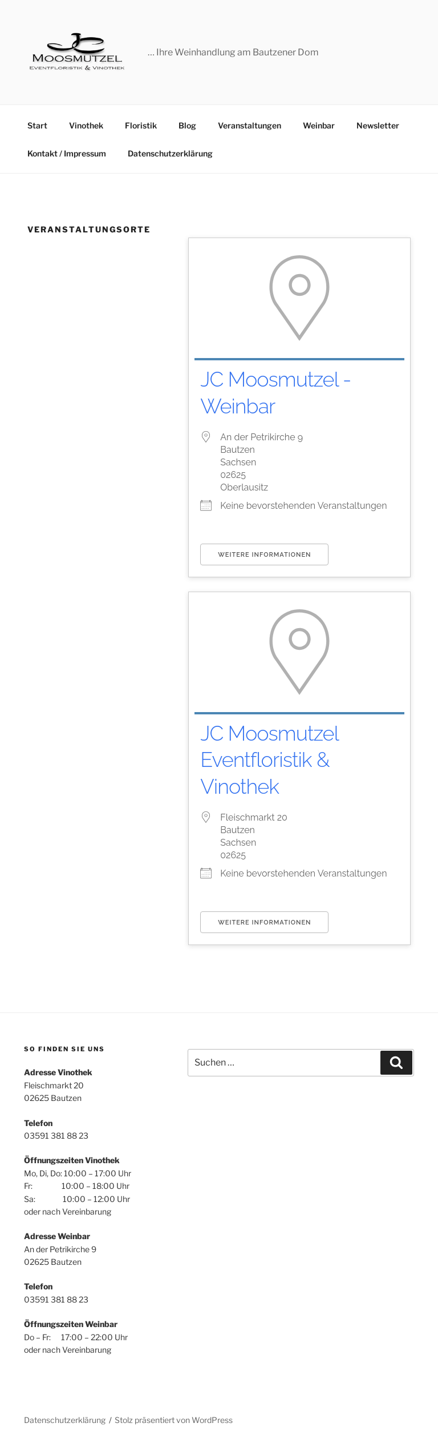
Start (37, 125)
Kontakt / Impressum (66, 153)
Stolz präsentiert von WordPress (174, 1420)
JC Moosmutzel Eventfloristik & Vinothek (269, 760)
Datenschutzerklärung (170, 153)
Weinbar (319, 125)
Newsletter (377, 125)
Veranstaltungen (249, 125)
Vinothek (86, 125)
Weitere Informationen (264, 554)
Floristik (141, 125)
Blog (187, 125)
